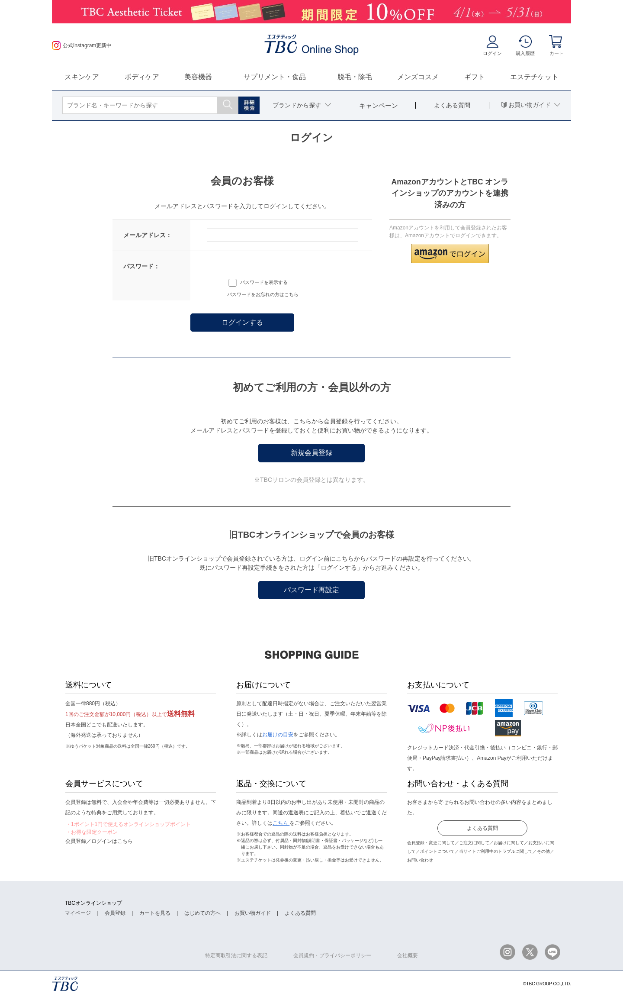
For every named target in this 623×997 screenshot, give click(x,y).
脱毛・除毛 (354, 77)
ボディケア (142, 77)
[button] (450, 253)
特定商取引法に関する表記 (236, 955)
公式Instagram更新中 (82, 45)
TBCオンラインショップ (93, 903)
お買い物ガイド (252, 913)
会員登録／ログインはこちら (99, 841)
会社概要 (407, 955)
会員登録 (115, 913)
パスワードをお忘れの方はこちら (263, 294)
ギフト (474, 77)
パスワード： (141, 266)
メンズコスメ (418, 77)
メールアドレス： (147, 235)
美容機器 (198, 77)
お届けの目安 (277, 735)
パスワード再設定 (311, 590)
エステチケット (534, 77)
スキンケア (81, 77)
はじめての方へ (202, 913)
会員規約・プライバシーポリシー (332, 955)
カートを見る (154, 913)
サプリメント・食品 (275, 77)
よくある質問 (482, 828)
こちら (281, 823)
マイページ (78, 913)
